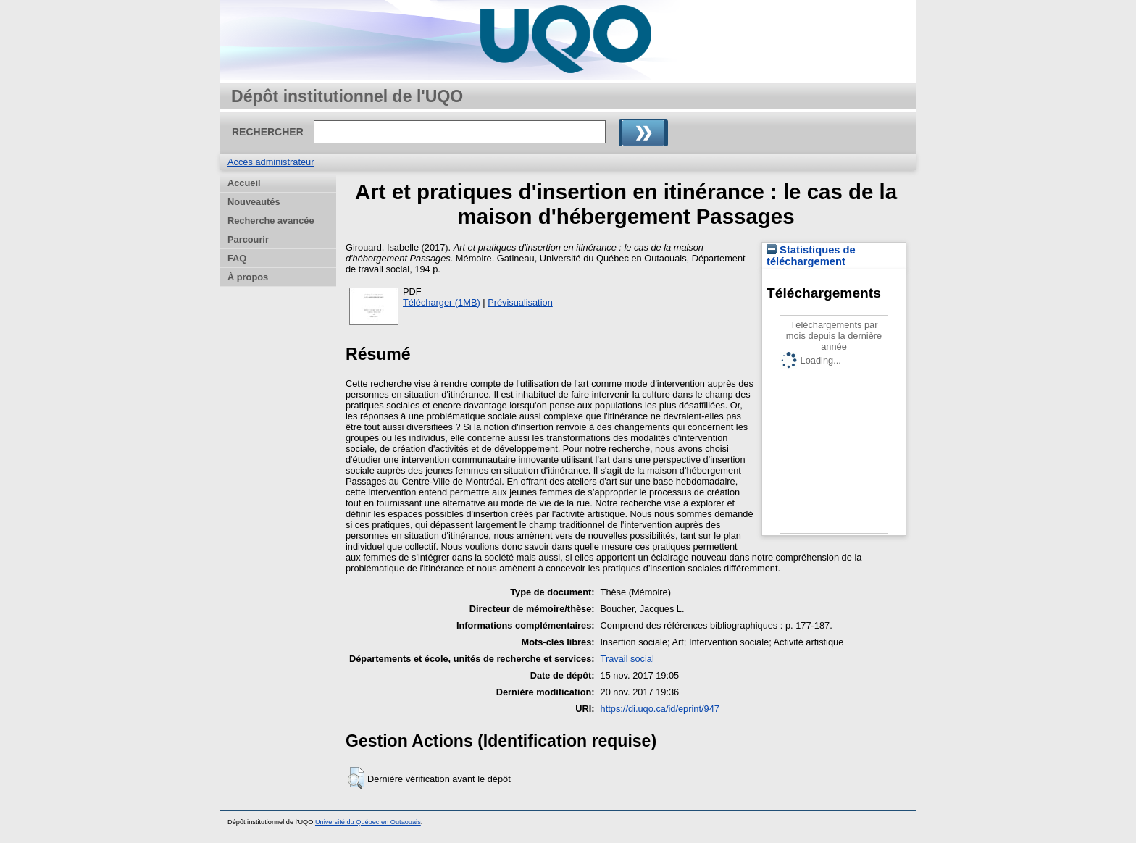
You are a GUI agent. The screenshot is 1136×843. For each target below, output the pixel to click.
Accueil (244, 182)
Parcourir (248, 239)
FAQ (236, 258)
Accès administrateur (270, 161)
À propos (247, 277)
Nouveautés (253, 201)
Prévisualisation (520, 302)
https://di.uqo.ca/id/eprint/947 (660, 708)
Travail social (627, 658)
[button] (356, 778)
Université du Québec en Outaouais (368, 822)
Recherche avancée (270, 220)
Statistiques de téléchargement (811, 255)
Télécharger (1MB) (441, 302)
